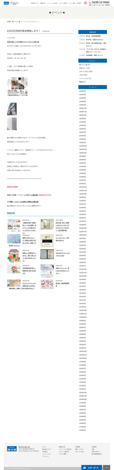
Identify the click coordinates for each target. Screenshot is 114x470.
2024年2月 (82, 180)
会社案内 (94, 446)
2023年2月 (82, 221)
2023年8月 (82, 200)
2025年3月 (82, 135)
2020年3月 (82, 341)
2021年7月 (82, 286)
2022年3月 (82, 259)
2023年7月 (82, 204)
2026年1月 (82, 105)
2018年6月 (82, 413)
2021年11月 (83, 272)
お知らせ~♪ (83, 68)
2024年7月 (82, 163)
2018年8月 (82, 406)
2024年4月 (82, 173)
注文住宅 (44, 451)
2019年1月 (82, 389)
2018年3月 (82, 423)
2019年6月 (82, 372)
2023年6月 (82, 207)
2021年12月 (83, 269)
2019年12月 (83, 351)
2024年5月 (82, 170)
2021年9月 (82, 279)
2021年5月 (82, 293)
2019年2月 (82, 385)
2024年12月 (83, 146)
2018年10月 (83, 399)
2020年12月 (83, 310)
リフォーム (45, 456)
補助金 (81, 82)
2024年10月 (83, 152)
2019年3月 (82, 382)
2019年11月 (83, 355)
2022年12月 (83, 228)
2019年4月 (82, 378)
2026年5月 (82, 91)
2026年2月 (82, 101)
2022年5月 (82, 252)
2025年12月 (83, 108)
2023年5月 (82, 211)
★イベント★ (83, 64)
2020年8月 (82, 324)
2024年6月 (82, 166)
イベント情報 (72, 3)
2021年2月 (82, 303)
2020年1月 (82, 348)
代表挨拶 (77, 446)
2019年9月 (82, 361)
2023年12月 (83, 187)
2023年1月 (82, 224)
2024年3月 (82, 176)
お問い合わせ (95, 451)
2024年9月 (82, 156)
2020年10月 (83, 317)
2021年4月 (82, 296)
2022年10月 (83, 235)
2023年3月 (82, 217)
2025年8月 (82, 122)
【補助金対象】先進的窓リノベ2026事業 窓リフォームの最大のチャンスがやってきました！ (29, 228)
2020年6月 (82, 330)
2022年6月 (82, 248)
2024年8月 (82, 159)
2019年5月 (82, 375)
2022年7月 (82, 245)
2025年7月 (82, 125)
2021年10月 (83, 276)
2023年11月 (83, 190)
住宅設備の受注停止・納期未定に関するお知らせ (29, 271)
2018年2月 (82, 426)
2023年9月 (82, 197)
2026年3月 (82, 98)
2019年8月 (82, 365)
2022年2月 (82, 262)
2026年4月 (82, 94)
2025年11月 (83, 111)
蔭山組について (46, 449)
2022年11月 (83, 231)
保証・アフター (79, 449)
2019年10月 (83, 358)
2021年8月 (82, 283)
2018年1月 (82, 430)
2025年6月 (82, 128)
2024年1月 (82, 183)
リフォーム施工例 (63, 3)
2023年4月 (82, 214)
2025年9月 (82, 118)
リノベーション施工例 (52, 3)
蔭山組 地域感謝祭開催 (93, 36)
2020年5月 (82, 334)
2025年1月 (82, 142)
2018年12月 (83, 392)
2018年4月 (82, 420)
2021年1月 (82, 307)
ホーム (44, 446)
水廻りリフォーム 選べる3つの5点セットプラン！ (62, 271)
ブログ (81, 75)
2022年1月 (82, 265)
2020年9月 (82, 320)
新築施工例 (42, 3)
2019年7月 (82, 368)
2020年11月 (83, 313)
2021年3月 (82, 300)
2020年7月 (82, 327)
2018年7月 (82, 409)
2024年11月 (83, 149)
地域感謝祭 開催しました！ (94, 55)
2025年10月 (83, 115)
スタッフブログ (84, 71)
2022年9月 (82, 238)
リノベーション (84, 78)
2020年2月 (82, 344)
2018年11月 (83, 396)
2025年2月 (82, 139)
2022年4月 (82, 255)
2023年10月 (83, 194)
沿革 (93, 449)
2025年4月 (82, 132)
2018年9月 (82, 402)
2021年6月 (82, 289)
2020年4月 (82, 337)
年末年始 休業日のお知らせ (94, 39)
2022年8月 (82, 241)
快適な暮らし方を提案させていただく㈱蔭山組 (23, 42)
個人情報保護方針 (97, 454)
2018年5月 (82, 416)
